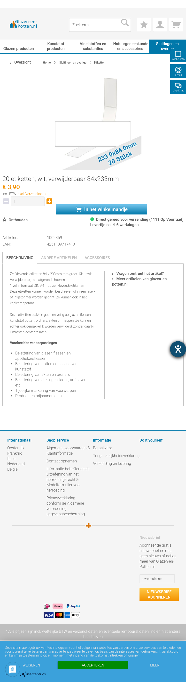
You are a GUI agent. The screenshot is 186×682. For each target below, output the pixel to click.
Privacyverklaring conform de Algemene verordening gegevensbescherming (65, 506)
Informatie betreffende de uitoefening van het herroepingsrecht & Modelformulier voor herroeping (68, 480)
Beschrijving (19, 257)
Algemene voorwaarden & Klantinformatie (68, 451)
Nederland (16, 464)
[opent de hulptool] (178, 349)
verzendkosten (85, 631)
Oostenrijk (15, 448)
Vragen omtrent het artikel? (138, 273)
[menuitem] (9, 4)
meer (154, 665)
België (12, 469)
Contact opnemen (61, 461)
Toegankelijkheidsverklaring (115, 455)
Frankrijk (14, 453)
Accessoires (97, 257)
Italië (11, 458)
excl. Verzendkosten (32, 194)
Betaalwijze (102, 448)
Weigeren (31, 665)
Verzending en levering (112, 463)
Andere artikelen (59, 257)
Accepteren (93, 665)
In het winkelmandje (102, 209)
